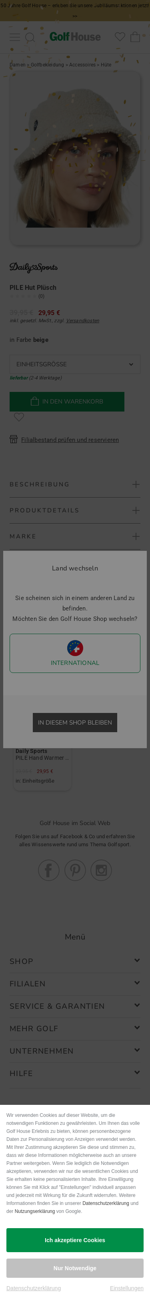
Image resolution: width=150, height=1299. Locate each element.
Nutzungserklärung (35, 1211)
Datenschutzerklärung (105, 1203)
